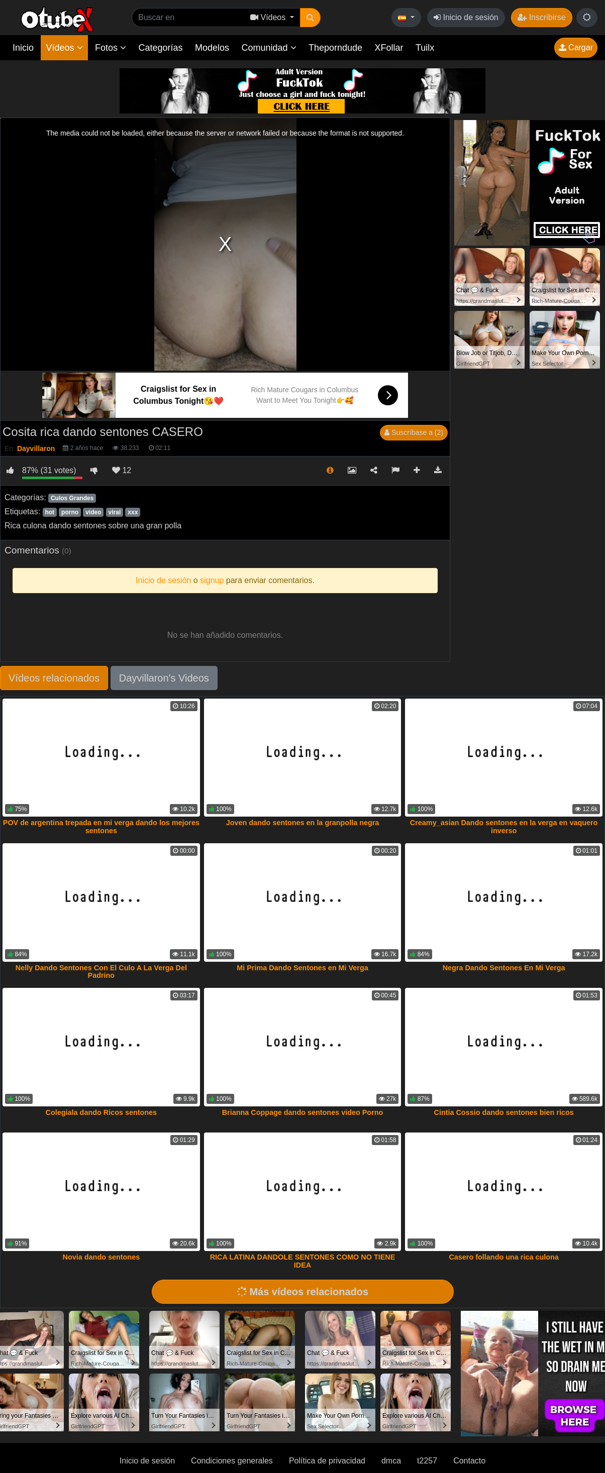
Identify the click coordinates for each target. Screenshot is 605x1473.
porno (69, 512)
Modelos (212, 48)
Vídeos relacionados (54, 678)
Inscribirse (541, 17)
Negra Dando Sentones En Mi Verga (504, 968)
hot (49, 512)
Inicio (23, 48)
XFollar (389, 48)
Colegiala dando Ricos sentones (101, 1112)
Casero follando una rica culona (503, 1257)
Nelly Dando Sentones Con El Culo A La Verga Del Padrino (101, 972)
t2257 (427, 1460)
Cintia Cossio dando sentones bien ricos (503, 1112)
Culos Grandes (72, 498)
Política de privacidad (327, 1460)
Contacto (469, 1460)
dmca (391, 1460)
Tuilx (425, 48)
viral (115, 512)
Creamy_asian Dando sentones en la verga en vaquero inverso (504, 827)
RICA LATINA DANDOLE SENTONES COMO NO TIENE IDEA (302, 1261)
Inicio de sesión (466, 17)
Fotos (110, 48)
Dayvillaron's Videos (164, 678)
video (93, 512)
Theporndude (335, 48)
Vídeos (64, 48)
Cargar (576, 47)
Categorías (160, 48)
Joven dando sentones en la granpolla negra (302, 823)
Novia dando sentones (101, 1257)
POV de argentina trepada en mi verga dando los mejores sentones (101, 827)
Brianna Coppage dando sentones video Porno (302, 1112)
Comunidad (268, 48)
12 (121, 470)
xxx (133, 512)
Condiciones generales (232, 1460)
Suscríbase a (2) (413, 432)
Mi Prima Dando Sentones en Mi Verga (302, 968)
